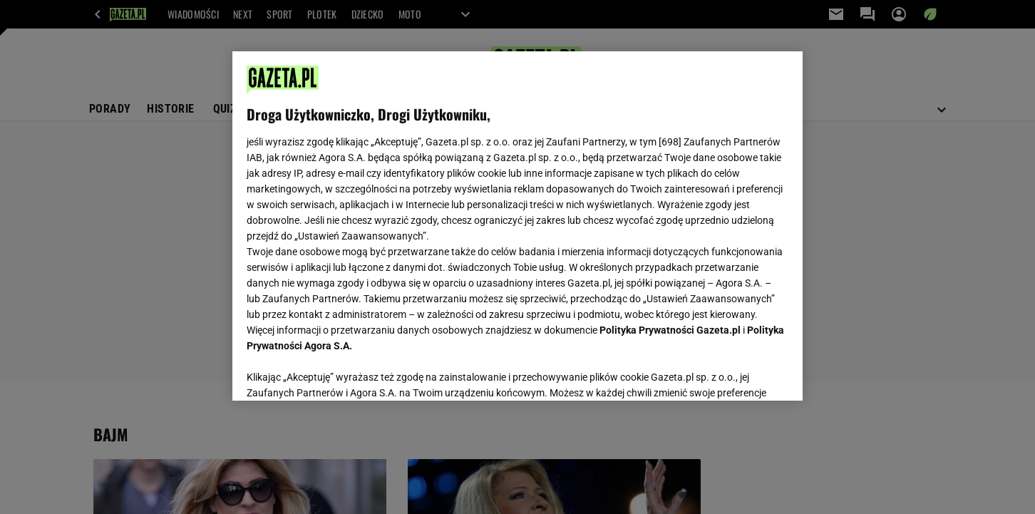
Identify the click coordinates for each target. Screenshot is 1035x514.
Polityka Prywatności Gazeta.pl (670, 330)
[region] (517, 226)
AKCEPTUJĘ (740, 373)
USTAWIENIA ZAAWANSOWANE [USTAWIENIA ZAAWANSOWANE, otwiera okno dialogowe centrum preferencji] (339, 372)
